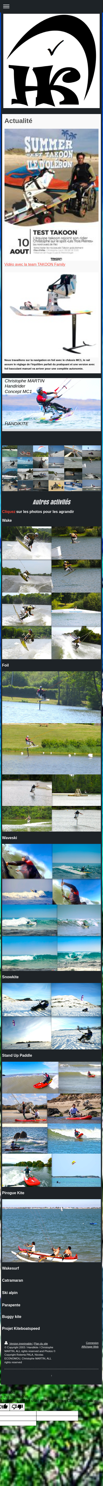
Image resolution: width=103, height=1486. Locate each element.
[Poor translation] (17, 1407)
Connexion (92, 1342)
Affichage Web (90, 1346)
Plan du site (41, 1343)
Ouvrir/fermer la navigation (51, 6)
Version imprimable (18, 1343)
